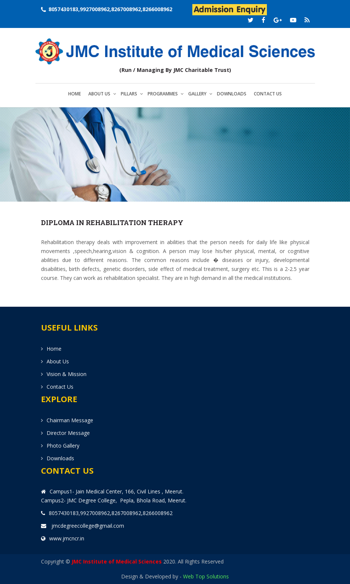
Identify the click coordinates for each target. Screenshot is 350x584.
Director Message (68, 432)
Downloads (231, 94)
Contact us (268, 94)
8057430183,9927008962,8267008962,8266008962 (110, 9)
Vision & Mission (66, 374)
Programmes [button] (163, 94)
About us (58, 361)
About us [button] (99, 94)
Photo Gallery (63, 445)
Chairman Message (70, 420)
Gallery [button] (197, 94)
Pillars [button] (129, 94)
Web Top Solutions (206, 576)
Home (74, 94)
